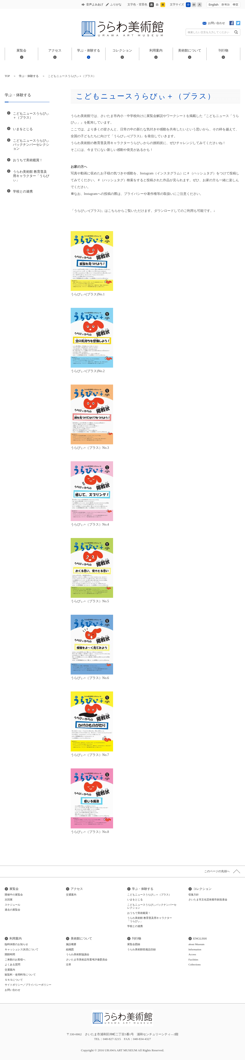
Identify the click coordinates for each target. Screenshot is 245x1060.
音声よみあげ (94, 4)
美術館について (189, 50)
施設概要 (71, 944)
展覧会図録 (133, 944)
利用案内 (156, 50)
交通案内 (71, 894)
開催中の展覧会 (14, 894)
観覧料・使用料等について (20, 974)
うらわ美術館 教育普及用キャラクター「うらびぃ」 (31, 176)
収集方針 (193, 894)
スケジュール (12, 904)
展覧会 (21, 50)
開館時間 (10, 954)
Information (194, 949)
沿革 (68, 964)
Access (192, 954)
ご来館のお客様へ (15, 959)
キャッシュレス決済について (21, 949)
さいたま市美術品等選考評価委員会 (86, 959)
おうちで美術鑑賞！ (28, 160)
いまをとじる (23, 129)
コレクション (122, 50)
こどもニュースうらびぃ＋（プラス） (31, 115)
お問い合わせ (216, 23)
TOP (7, 76)
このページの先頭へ (217, 871)
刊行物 (223, 50)
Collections (194, 964)
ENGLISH (200, 938)
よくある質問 (12, 964)
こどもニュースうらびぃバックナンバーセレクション (31, 145)
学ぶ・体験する (88, 50)
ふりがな (116, 4)
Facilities (193, 959)
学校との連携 (23, 191)
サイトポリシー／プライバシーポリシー (28, 984)
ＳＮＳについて (14, 979)
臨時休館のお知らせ (16, 944)
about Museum (196, 944)
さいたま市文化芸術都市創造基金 (207, 899)
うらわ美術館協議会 (77, 954)
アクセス (54, 50)
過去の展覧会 (12, 909)
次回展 (8, 899)
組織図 (70, 949)
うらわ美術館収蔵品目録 (141, 949)
